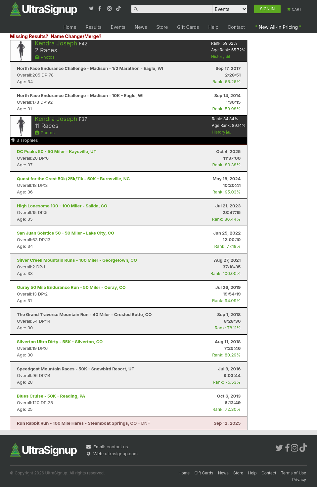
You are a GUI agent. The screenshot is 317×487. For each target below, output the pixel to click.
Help (213, 27)
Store (162, 27)
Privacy (299, 479)
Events (118, 27)
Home (69, 27)
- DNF (83, 423)
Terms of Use (293, 472)
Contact (236, 27)
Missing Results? (29, 36)
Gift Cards (188, 27)
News (141, 27)
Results (94, 27)
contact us (117, 446)
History (220, 56)
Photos (45, 57)
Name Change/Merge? (76, 36)
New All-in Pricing (278, 27)
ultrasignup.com (121, 453)
